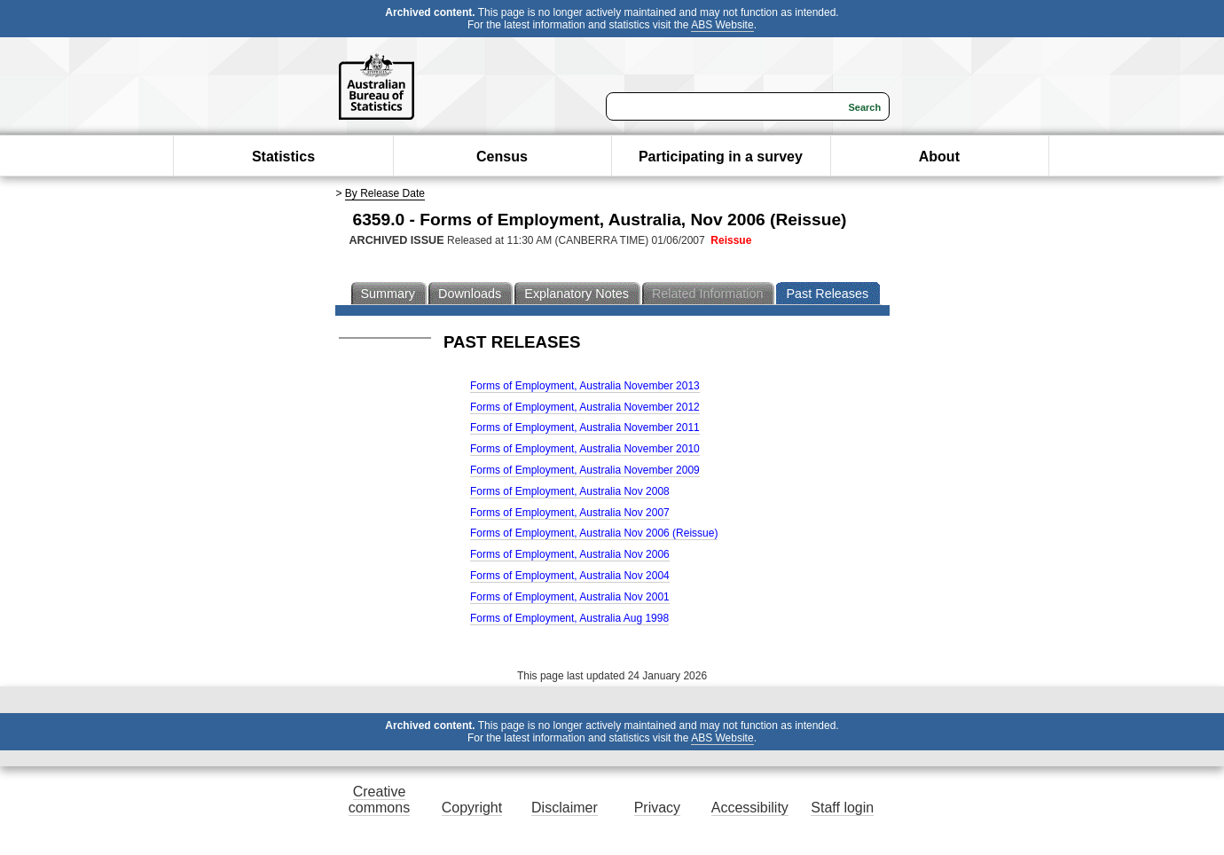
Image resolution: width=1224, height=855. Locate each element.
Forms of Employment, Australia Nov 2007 (570, 512)
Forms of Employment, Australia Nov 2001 (570, 597)
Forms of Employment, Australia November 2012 (585, 407)
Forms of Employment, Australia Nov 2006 (570, 554)
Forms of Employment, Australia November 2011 (585, 427)
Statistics (283, 156)
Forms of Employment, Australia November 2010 (585, 449)
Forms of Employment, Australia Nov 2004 (570, 575)
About (939, 156)
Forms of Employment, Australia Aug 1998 (569, 618)
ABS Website (722, 25)
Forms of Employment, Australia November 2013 (585, 386)
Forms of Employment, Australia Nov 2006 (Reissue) (594, 533)
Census (502, 156)
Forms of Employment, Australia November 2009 (585, 470)
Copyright (472, 807)
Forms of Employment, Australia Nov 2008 (570, 491)
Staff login (842, 807)
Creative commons (379, 799)
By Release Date (385, 193)
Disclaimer (564, 807)
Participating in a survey (721, 156)
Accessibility (750, 807)
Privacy (657, 807)
